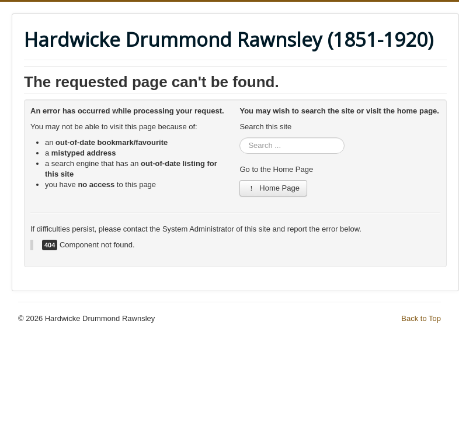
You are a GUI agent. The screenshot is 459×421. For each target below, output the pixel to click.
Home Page (273, 188)
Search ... (239, 137)
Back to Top (421, 318)
